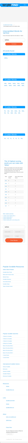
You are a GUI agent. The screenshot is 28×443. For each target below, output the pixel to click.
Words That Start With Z (8, 345)
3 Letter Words (6, 357)
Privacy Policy (9, 427)
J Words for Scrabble (7, 336)
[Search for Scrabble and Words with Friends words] (14, 40)
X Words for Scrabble (7, 341)
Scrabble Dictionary (7, 279)
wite (19, 85)
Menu (25, 4)
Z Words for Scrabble (7, 338)
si (16, 138)
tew (23, 111)
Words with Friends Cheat (8, 274)
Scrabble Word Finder (7, 272)
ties (18, 83)
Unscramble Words (7, 281)
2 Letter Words (6, 355)
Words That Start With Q (8, 348)
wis (16, 113)
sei (8, 111)
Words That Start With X (8, 352)
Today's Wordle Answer (8, 286)
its (5, 111)
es (5, 138)
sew (16, 111)
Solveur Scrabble (6, 366)
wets (5, 85)
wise (10, 85)
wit (19, 113)
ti (18, 138)
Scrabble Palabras (7, 373)
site (5, 83)
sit (19, 111)
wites (5, 58)
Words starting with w (7, 217)
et (8, 138)
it (13, 138)
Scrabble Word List (10, 389)
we (22, 138)
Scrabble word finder (10, 400)
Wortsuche (5, 369)
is (10, 138)
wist (14, 85)
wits (23, 85)
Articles (7, 386)
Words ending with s (7, 218)
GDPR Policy (9, 420)
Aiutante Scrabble (6, 371)
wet (12, 113)
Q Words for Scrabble (7, 343)
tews (14, 83)
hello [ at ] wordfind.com (11, 416)
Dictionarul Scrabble (7, 376)
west (22, 83)
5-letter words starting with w (9, 215)
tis (8, 113)
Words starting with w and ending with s (11, 219)
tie (5, 113)
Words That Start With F (8, 350)
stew (9, 83)
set (12, 111)
